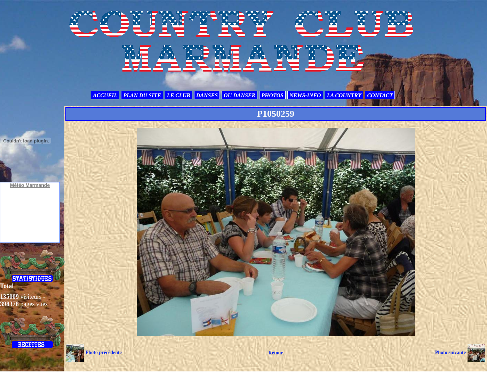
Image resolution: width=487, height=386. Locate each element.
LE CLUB (178, 95)
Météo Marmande (30, 185)
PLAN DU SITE (142, 95)
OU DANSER (239, 95)
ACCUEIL (105, 95)
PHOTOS (272, 95)
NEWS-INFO (305, 95)
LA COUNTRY (344, 95)
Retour (275, 352)
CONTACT (380, 95)
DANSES (207, 95)
